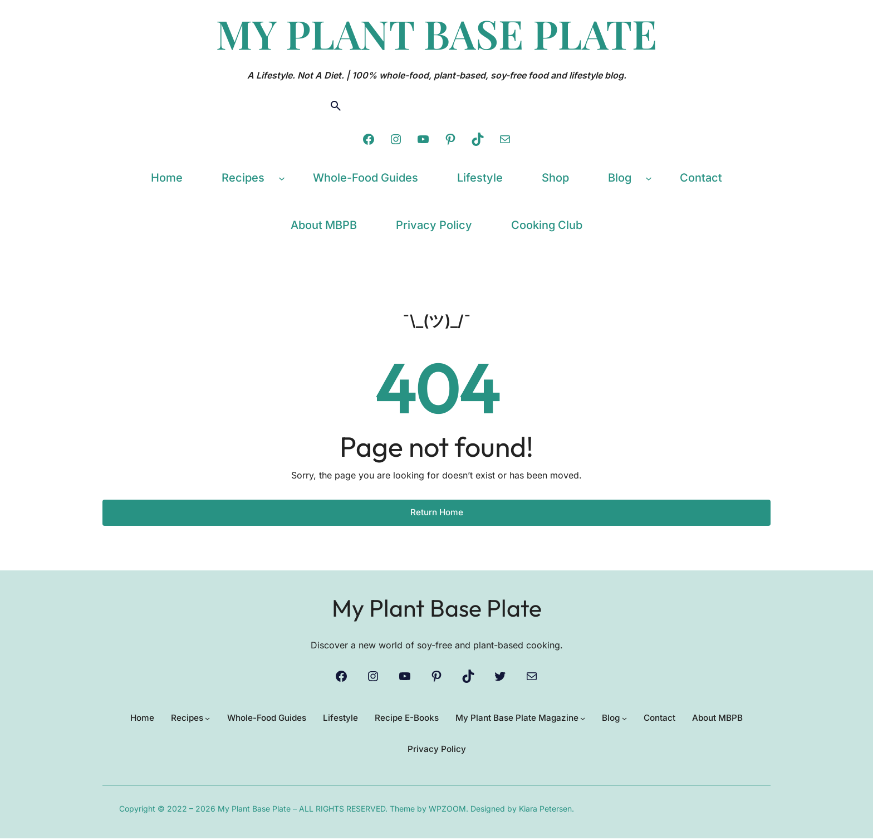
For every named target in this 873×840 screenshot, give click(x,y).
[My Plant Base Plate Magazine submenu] (587, 718)
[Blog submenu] (648, 177)
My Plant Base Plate (437, 606)
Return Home (436, 512)
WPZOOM (447, 810)
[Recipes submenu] (281, 177)
